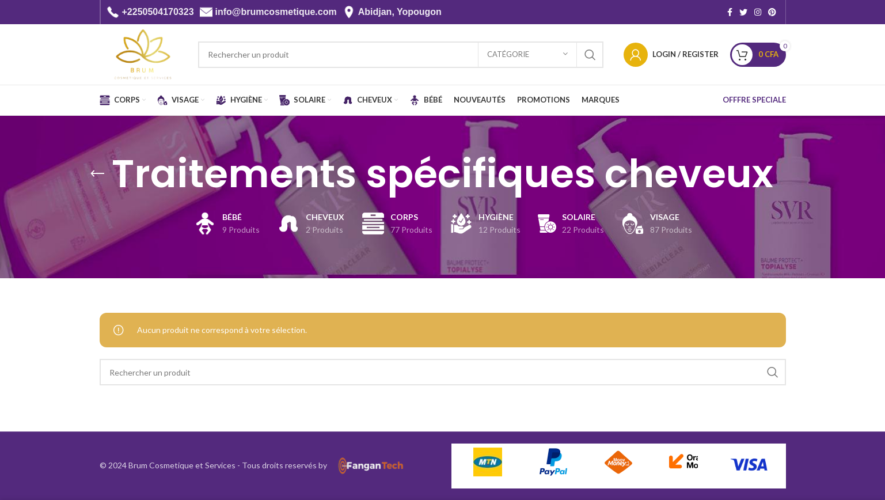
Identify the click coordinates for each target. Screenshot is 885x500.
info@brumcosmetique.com (276, 12)
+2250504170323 (158, 12)
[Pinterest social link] (772, 12)
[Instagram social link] (758, 12)
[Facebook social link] (730, 12)
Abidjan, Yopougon (400, 12)
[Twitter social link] (743, 12)
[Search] (400, 54)
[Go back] (97, 173)
